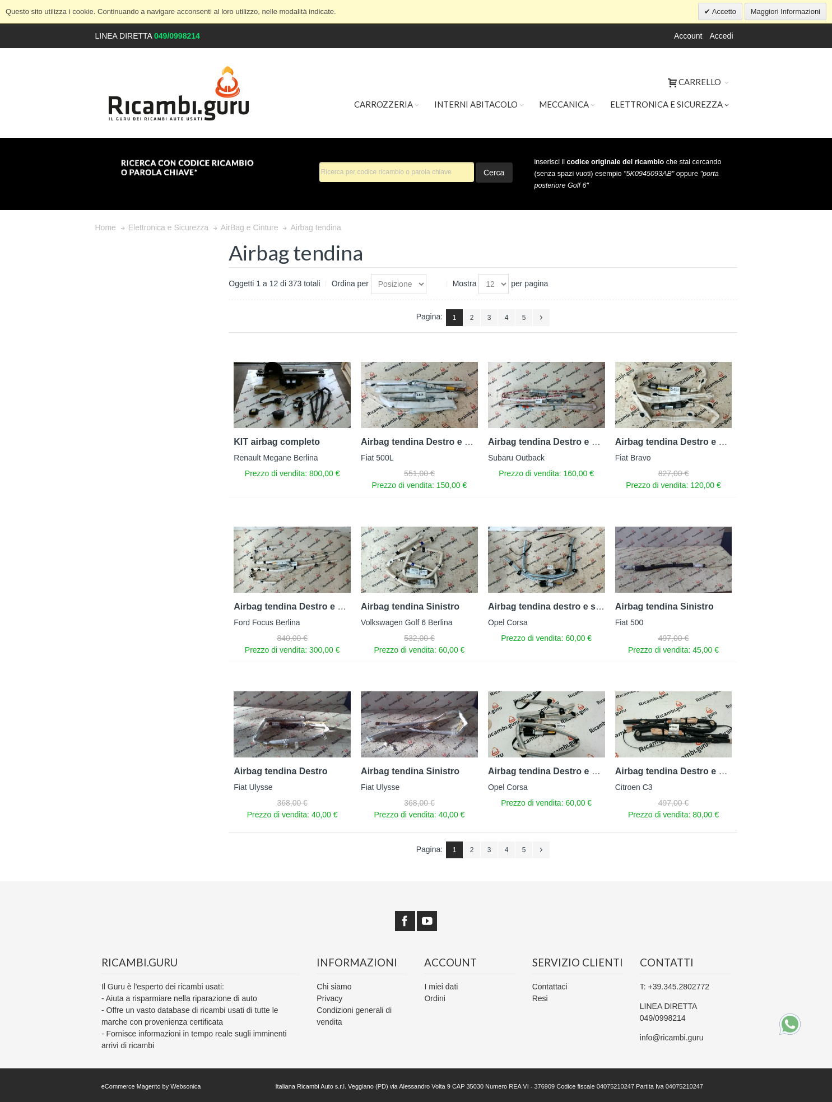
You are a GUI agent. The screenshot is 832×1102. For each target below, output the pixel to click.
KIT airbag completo (277, 442)
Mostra (465, 283)
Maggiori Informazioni (785, 11)
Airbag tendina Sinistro (410, 606)
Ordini (434, 998)
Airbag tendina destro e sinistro (555, 606)
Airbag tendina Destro (280, 771)
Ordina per (350, 283)
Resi (540, 998)
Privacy (329, 998)
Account (688, 35)
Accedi (721, 35)
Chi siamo (334, 986)
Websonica (185, 1086)
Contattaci (550, 986)
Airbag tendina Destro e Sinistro (429, 442)
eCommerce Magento (131, 1086)
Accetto (723, 11)
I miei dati (441, 986)
